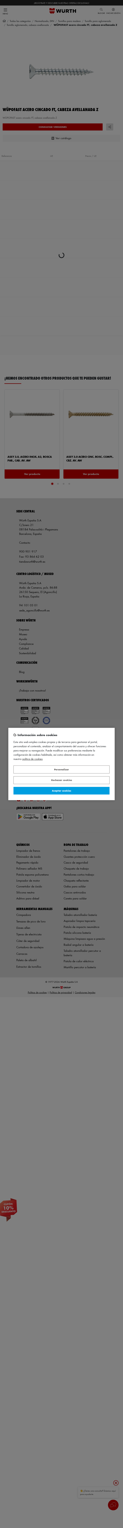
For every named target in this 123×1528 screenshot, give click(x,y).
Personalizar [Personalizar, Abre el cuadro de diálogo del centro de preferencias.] (61, 769)
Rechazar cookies (61, 780)
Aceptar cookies (61, 790)
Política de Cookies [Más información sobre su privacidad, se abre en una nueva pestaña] (32, 759)
